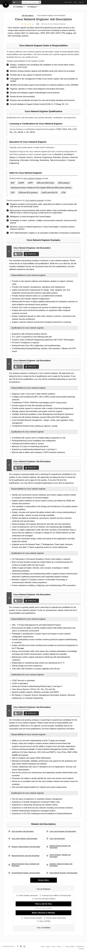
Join (75, 2)
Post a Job (68, 2)
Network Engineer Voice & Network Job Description (25, 865)
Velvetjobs (5, 4)
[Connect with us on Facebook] (17, 946)
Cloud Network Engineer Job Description (26, 873)
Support (48, 946)
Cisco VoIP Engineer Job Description (24, 838)
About (42, 946)
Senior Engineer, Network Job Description (60, 856)
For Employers (33, 7)
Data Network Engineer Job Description (63, 873)
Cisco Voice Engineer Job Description (63, 831)
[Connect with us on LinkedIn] (25, 946)
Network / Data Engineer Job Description (26, 847)
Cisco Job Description (57, 838)
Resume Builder (70, 946)
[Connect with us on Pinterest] (21, 946)
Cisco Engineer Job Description (23, 831)
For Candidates (19, 7)
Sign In (81, 2)
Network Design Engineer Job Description (60, 847)
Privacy (59, 946)
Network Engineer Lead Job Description (26, 856)
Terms (54, 946)
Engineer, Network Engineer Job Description (61, 865)
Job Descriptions (27, 15)
